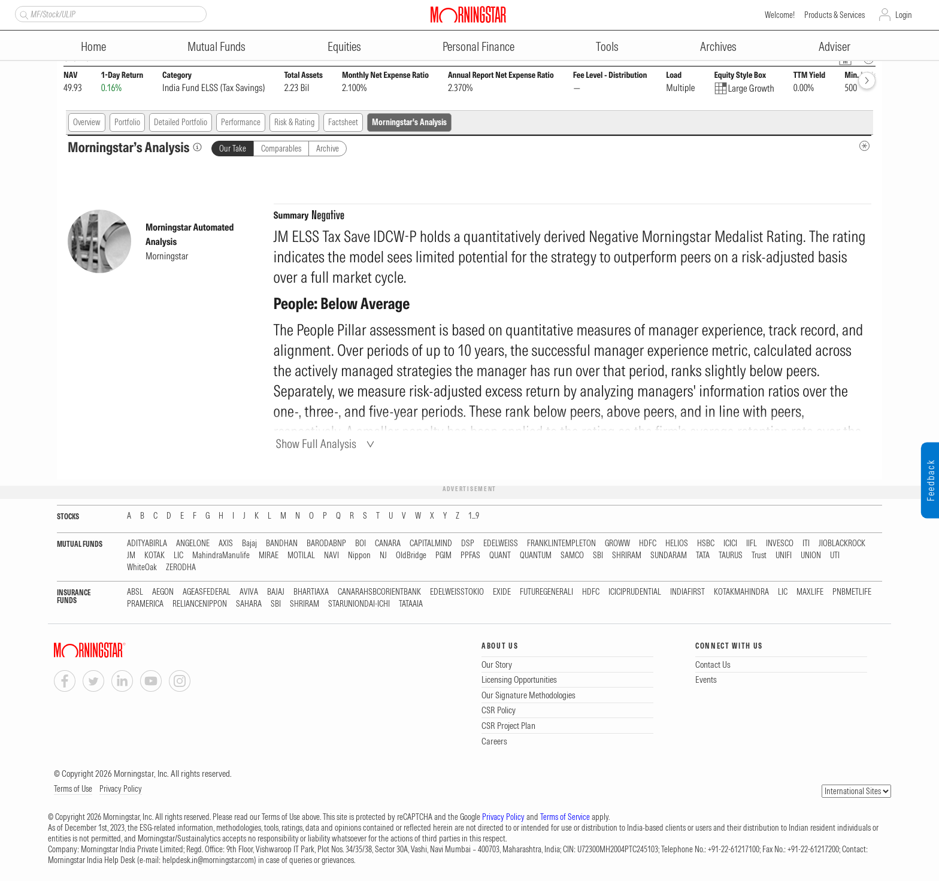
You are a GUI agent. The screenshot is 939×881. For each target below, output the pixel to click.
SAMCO (572, 555)
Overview (87, 122)
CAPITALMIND (431, 543)
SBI (598, 555)
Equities (344, 46)
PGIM (443, 555)
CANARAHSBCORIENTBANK (379, 592)
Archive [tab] (327, 148)
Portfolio (127, 122)
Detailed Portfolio (180, 122)
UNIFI (784, 555)
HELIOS (676, 543)
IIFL (751, 543)
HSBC (705, 543)
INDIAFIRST (687, 592)
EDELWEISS (500, 543)
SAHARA (249, 604)
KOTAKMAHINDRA (741, 592)
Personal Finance (478, 46)
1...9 (473, 515)
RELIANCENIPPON (199, 604)
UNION (811, 555)
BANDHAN (282, 543)
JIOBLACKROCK (842, 543)
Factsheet (343, 122)
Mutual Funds (216, 46)
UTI (835, 555)
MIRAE (268, 555)
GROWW (617, 543)
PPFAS (470, 555)
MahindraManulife (221, 555)
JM (131, 555)
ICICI (730, 543)
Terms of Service (565, 817)
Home (93, 46)
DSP (467, 543)
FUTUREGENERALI (546, 592)
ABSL (135, 592)
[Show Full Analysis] (327, 443)
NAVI (331, 555)
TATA (703, 555)
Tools (607, 46)
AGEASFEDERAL (207, 592)
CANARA (388, 543)
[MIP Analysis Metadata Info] (864, 146)
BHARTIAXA (311, 592)
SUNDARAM (668, 555)
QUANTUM (536, 555)
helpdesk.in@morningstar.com (208, 860)
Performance (241, 122)
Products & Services (834, 15)
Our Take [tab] (232, 148)
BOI (360, 543)
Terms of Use (73, 788)
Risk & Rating (294, 122)
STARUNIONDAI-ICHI (359, 604)
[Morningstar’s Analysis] (197, 147)
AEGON (163, 592)
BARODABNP (326, 543)
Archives (718, 46)
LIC (178, 555)
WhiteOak (142, 567)
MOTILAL (301, 555)
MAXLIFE (809, 592)
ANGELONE (193, 543)
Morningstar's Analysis (409, 122)
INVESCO (779, 543)
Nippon (359, 555)
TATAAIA (411, 604)
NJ (383, 555)
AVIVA (249, 592)
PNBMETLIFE (851, 592)
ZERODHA (181, 567)
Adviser (834, 46)
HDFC (647, 543)
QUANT (500, 555)
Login (903, 15)
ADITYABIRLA (147, 543)
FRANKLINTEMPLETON (561, 543)
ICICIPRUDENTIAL (634, 592)
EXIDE (502, 592)
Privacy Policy (120, 788)
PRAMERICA (145, 604)
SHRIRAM (626, 555)
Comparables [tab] (281, 148)
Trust (759, 555)
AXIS (226, 543)
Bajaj (249, 543)
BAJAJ (275, 592)
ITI (806, 543)
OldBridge (411, 555)
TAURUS (731, 555)
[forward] (867, 80)
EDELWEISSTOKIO (457, 592)
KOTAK (154, 555)
